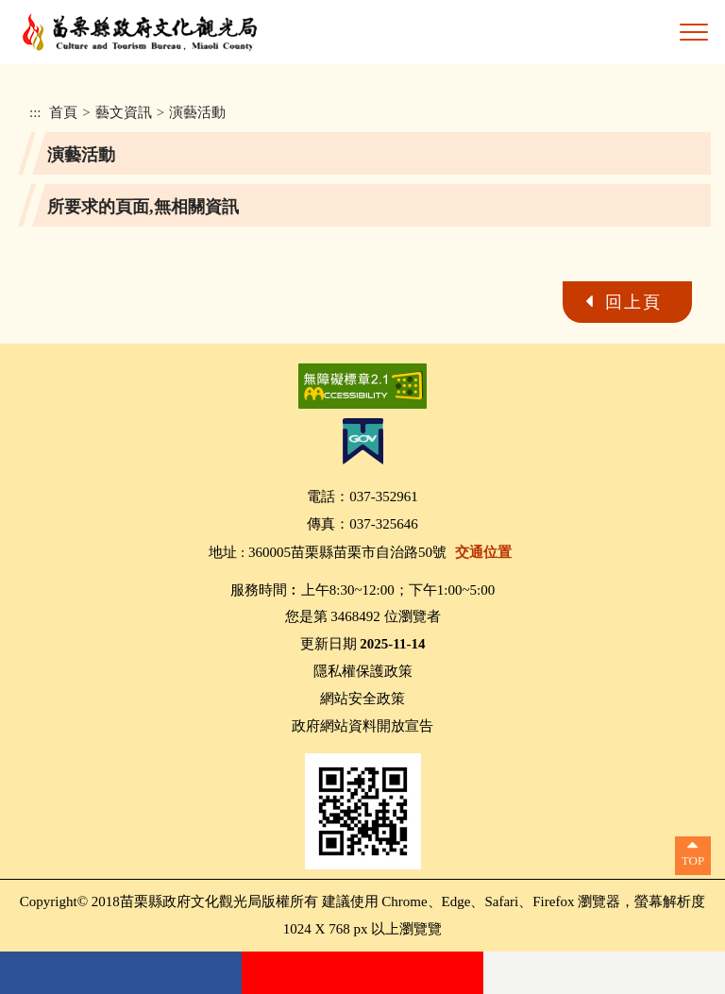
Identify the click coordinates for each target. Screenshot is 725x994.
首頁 (63, 112)
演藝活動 (197, 112)
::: (35, 112)
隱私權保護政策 (363, 671)
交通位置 (483, 552)
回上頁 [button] (633, 302)
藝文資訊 (123, 112)
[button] (694, 33)
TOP (693, 860)
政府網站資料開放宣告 (362, 725)
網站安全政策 (362, 698)
